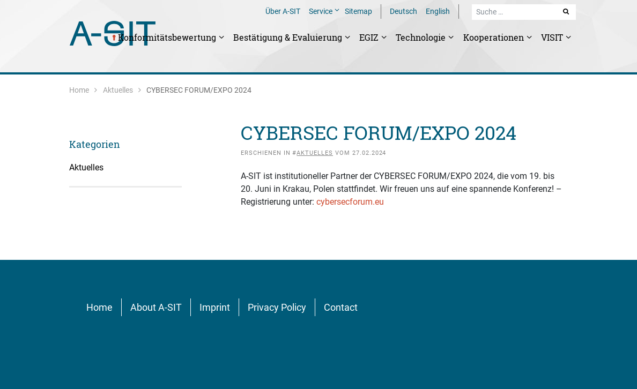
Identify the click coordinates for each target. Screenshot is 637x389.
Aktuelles (118, 90)
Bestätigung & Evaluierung (288, 37)
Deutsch (403, 11)
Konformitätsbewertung (168, 37)
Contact (341, 307)
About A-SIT (156, 307)
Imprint (214, 307)
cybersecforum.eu (350, 202)
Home (79, 90)
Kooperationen (494, 37)
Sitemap (358, 11)
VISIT (553, 37)
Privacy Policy (277, 307)
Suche (567, 11)
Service (321, 11)
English (438, 11)
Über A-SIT (282, 11)
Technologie (422, 37)
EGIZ (370, 37)
